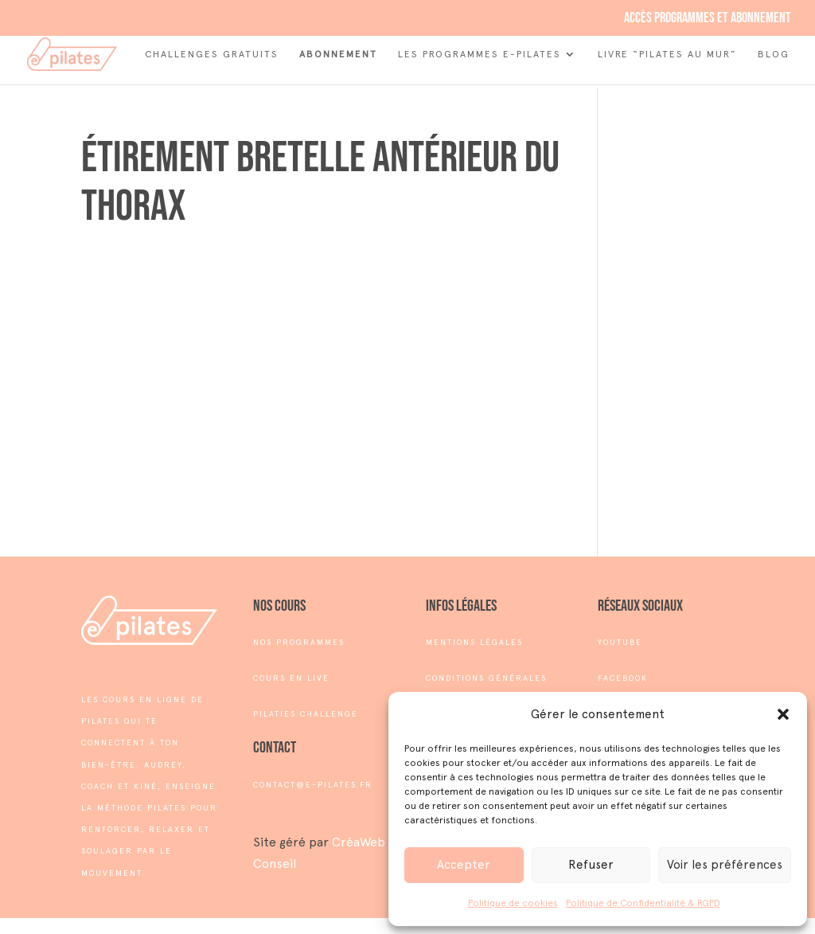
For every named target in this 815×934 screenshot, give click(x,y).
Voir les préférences (724, 865)
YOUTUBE (620, 642)
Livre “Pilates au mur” (667, 54)
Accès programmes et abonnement (707, 18)
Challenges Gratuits (212, 54)
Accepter (463, 865)
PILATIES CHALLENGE (305, 713)
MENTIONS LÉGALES (474, 642)
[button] (783, 714)
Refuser (591, 865)
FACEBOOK (623, 678)
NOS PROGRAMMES (299, 642)
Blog (774, 54)
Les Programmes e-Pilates (479, 54)
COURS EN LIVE (291, 678)
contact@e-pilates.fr (312, 784)
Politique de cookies (513, 903)
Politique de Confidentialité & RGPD (643, 903)
